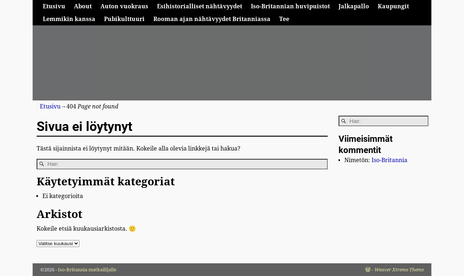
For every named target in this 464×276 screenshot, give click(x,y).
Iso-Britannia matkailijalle (87, 269)
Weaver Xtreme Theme (399, 269)
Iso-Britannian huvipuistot (290, 6)
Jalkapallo (354, 6)
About (83, 6)
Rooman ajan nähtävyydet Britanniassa (211, 19)
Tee (284, 19)
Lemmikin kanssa (69, 19)
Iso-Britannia (389, 160)
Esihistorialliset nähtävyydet (199, 6)
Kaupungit (393, 6)
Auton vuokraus (124, 6)
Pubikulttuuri (124, 19)
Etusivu (54, 6)
